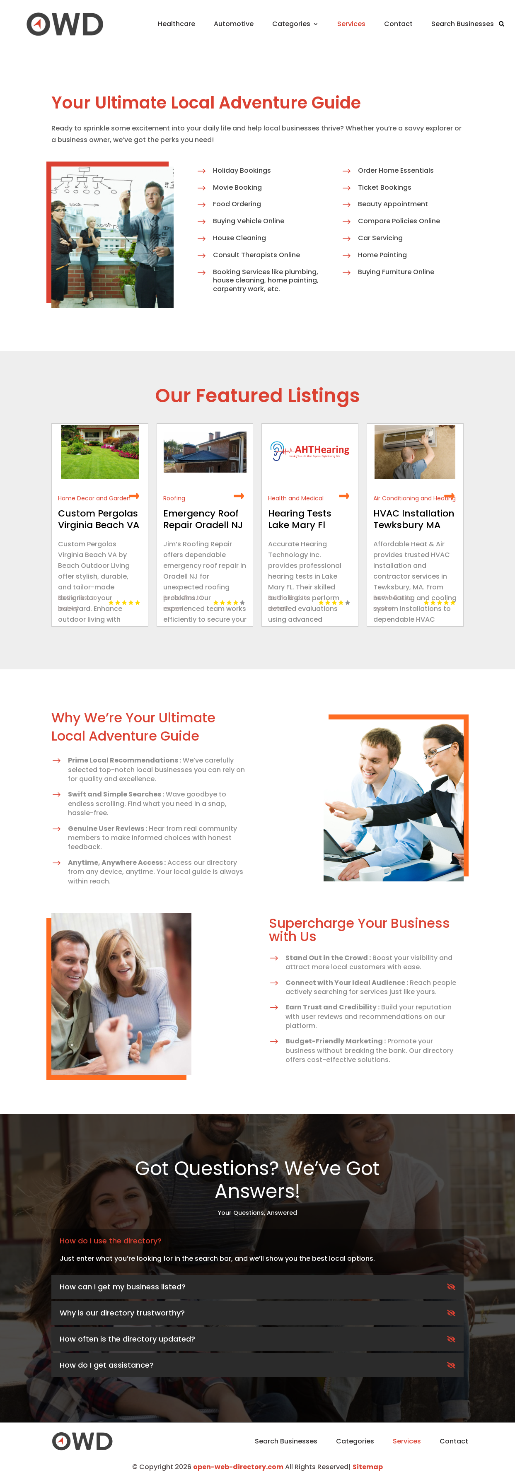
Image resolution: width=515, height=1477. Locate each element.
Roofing (174, 498)
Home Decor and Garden (94, 498)
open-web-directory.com (238, 1467)
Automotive (234, 24)
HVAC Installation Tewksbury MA (414, 519)
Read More (134, 496)
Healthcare (176, 24)
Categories (291, 24)
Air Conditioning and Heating (414, 498)
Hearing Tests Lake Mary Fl (299, 519)
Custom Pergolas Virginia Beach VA (98, 519)
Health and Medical (296, 498)
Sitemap (368, 1467)
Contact (398, 24)
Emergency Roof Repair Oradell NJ (203, 519)
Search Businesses (462, 24)
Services (351, 24)
